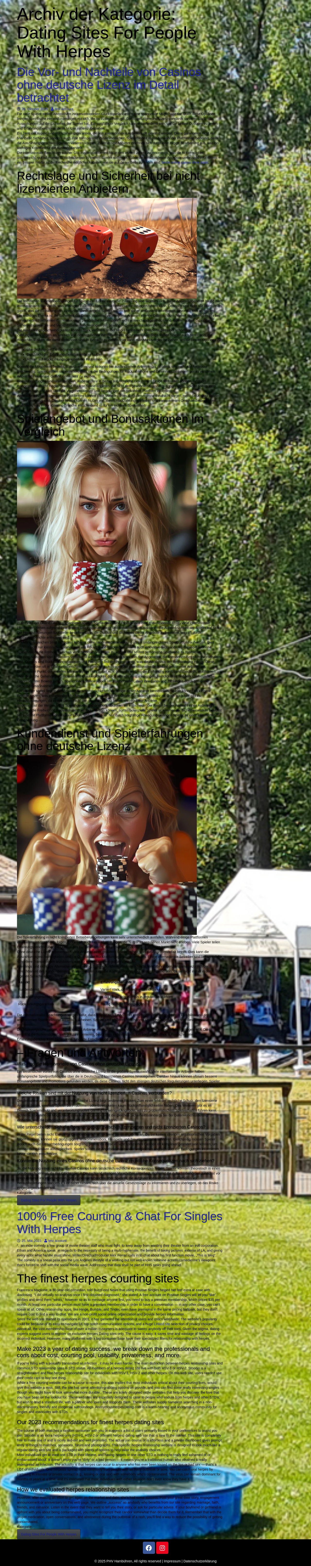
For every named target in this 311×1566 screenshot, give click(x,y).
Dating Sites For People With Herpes (49, 1200)
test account (62, 109)
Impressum (172, 1561)
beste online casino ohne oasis (185, 162)
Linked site (162, 1324)
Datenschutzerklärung (199, 1561)
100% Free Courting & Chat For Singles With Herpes (120, 1223)
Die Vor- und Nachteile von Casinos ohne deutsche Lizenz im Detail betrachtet (109, 85)
